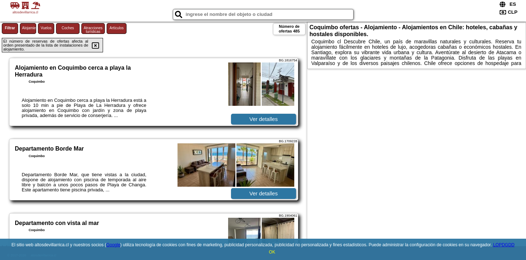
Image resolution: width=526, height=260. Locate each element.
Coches (68, 28)
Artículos (117, 28)
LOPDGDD (503, 244)
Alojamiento (29, 28)
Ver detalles (263, 119)
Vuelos (45, 28)
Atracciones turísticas (93, 30)
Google (113, 244)
